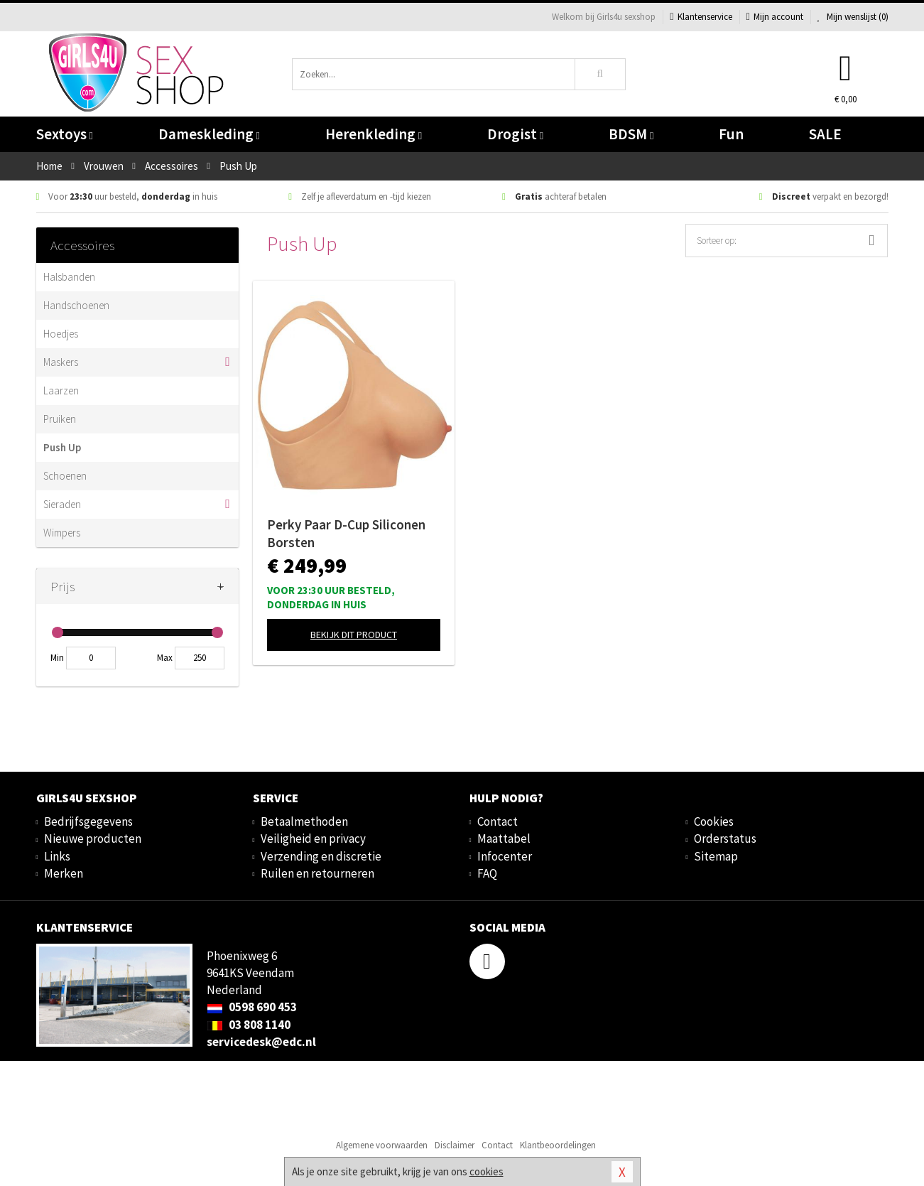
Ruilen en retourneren (317, 873)
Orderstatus (725, 838)
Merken (63, 873)
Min (57, 658)
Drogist (515, 134)
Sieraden (62, 504)
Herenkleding (373, 134)
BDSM (631, 134)
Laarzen (61, 390)
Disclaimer (454, 1145)
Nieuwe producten (92, 838)
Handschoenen (76, 305)
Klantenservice (701, 17)
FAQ (487, 873)
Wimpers (61, 532)
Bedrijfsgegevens (88, 821)
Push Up (62, 447)
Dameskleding (209, 134)
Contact (497, 821)
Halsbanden (69, 277)
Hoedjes (60, 333)
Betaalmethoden (304, 821)
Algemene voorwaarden (382, 1145)
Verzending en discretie (321, 856)
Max (165, 658)
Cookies (714, 821)
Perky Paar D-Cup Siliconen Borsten (346, 533)
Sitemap (716, 856)
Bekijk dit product (353, 634)
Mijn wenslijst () (852, 17)
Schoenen (65, 476)
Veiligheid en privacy (313, 838)
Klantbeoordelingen (558, 1145)
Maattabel (504, 838)
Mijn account (774, 17)
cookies (486, 1171)
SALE (825, 134)
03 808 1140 (248, 1025)
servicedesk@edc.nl (261, 1042)
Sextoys (64, 134)
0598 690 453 (252, 1007)
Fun (731, 134)
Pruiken (59, 419)
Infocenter (504, 856)
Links (57, 856)
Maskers (60, 362)
